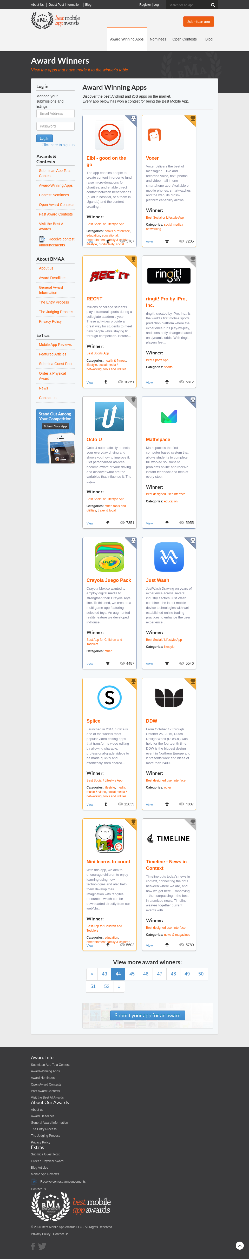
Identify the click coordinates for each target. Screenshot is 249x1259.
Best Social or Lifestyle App (105, 224)
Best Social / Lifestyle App (164, 640)
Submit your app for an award (148, 1015)
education (93, 235)
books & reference (117, 231)
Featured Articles (52, 354)
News (43, 388)
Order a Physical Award (47, 1161)
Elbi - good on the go (106, 161)
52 (106, 986)
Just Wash (157, 580)
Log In (158, 4)
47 (159, 974)
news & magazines (177, 935)
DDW (151, 721)
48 (173, 974)
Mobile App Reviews (55, 344)
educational (110, 235)
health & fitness (115, 360)
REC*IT (94, 298)
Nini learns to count (108, 861)
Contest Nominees (54, 195)
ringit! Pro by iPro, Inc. (166, 302)
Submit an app (198, 21)
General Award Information (49, 1123)
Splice (93, 721)
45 (132, 974)
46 (145, 974)
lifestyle (92, 365)
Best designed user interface (166, 494)
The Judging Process (56, 312)
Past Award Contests (56, 214)
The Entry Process (54, 302)
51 (93, 986)
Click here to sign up (58, 145)
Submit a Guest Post (55, 364)
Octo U (94, 439)
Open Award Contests (56, 205)
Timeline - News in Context (166, 865)
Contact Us (60, 1234)
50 (201, 974)
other (108, 506)
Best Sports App (98, 353)
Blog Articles (39, 1167)
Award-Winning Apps (56, 185)
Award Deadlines (53, 278)
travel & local (107, 510)
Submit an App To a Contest (50, 1065)
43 (104, 974)
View (90, 242)
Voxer (152, 158)
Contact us (47, 398)
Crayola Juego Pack (109, 580)
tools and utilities (115, 369)
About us (46, 268)
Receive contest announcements (58, 1181)
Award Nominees (43, 1078)
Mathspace (158, 439)
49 (187, 974)
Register (145, 4)
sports (168, 367)
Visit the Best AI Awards (47, 1097)
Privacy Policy (50, 321)
